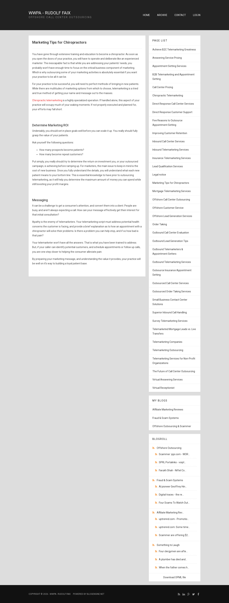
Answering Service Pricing (167, 57)
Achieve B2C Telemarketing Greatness (174, 49)
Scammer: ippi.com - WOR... (174, 454)
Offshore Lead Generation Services (172, 216)
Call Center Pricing (162, 87)
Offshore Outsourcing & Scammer (171, 426)
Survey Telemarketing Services (169, 320)
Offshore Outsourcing (169, 448)
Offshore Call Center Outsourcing (171, 199)
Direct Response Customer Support (172, 112)
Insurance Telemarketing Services (171, 158)
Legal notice (159, 174)
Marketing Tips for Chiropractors (170, 182)
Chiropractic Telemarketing (167, 95)
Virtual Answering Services (167, 379)
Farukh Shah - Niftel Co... (172, 470)
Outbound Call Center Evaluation (170, 232)
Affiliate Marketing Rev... (170, 512)
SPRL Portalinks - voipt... (172, 462)
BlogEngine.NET (95, 594)
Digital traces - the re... (171, 494)
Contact (180, 15)
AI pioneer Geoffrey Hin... (173, 486)
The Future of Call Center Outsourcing (173, 371)
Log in (196, 15)
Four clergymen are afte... (173, 551)
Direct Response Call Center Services (173, 103)
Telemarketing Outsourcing (167, 350)
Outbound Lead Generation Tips (170, 241)
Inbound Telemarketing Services (170, 149)
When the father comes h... (174, 567)
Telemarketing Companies (167, 341)
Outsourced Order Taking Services (171, 291)
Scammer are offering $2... (174, 535)
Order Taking (159, 224)
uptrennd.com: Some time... (174, 527)
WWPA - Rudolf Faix (49, 12)
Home (146, 15)
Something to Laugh (168, 545)
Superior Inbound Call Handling (169, 312)
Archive (162, 15)
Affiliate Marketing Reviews (167, 409)
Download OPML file (174, 577)
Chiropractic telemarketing (47, 100)
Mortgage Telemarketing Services (171, 191)
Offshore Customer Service (168, 207)
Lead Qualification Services (167, 166)
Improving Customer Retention (169, 133)
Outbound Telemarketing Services (171, 262)
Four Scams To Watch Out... (174, 502)
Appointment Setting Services (169, 66)
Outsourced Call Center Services (170, 283)
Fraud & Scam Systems (165, 418)
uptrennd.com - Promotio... (174, 519)
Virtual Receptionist (163, 387)
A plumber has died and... (173, 559)
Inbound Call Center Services (168, 141)
